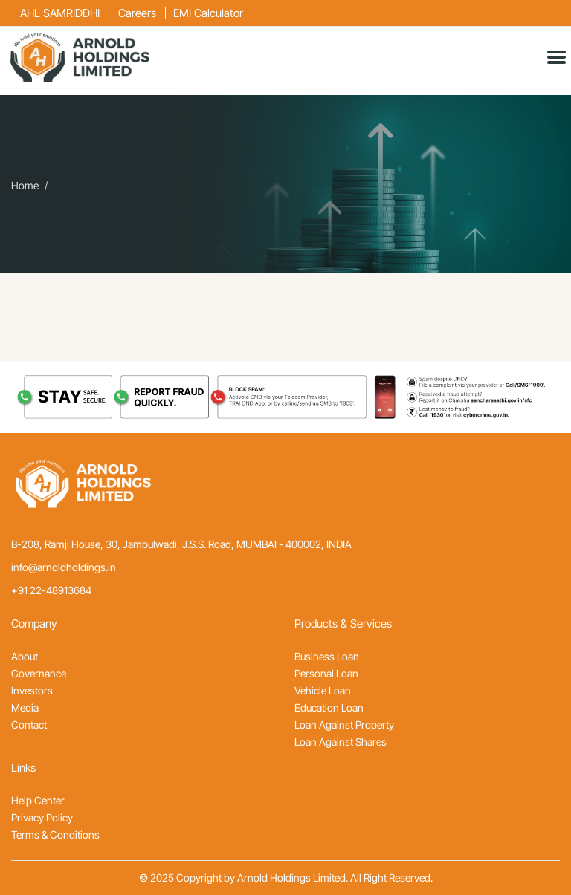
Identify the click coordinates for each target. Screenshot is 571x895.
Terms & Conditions (55, 834)
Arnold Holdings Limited (291, 877)
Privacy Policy (42, 817)
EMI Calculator (208, 13)
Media (25, 707)
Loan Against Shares (340, 741)
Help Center (38, 800)
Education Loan (329, 707)
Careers (137, 13)
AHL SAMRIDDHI (60, 13)
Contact (29, 724)
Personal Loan (326, 673)
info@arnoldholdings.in (63, 567)
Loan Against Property (344, 724)
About (24, 656)
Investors (32, 690)
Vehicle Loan (322, 690)
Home (25, 185)
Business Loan (326, 656)
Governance (38, 673)
